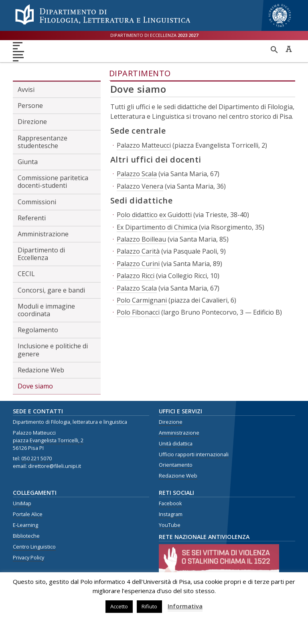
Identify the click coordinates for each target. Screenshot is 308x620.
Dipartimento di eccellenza (154, 35)
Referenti (32, 217)
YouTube (169, 525)
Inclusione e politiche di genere (53, 350)
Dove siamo (35, 386)
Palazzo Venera (140, 186)
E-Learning (25, 525)
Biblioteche (26, 536)
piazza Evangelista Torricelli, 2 (48, 440)
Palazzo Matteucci (144, 145)
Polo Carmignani (142, 300)
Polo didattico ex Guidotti (154, 214)
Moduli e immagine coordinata (46, 310)
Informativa (185, 606)
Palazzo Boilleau (141, 239)
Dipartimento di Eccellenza (41, 254)
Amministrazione (43, 234)
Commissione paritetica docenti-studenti (53, 181)
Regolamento (38, 329)
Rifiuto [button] (149, 606)
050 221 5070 (36, 458)
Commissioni (37, 201)
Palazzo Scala (137, 173)
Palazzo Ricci (135, 275)
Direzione (32, 121)
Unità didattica (175, 443)
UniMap (22, 503)
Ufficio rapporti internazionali (194, 454)
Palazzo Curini (138, 263)
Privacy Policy (28, 557)
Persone (30, 105)
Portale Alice (28, 514)
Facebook (170, 503)
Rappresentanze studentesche (42, 142)
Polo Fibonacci (138, 312)
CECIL (26, 273)
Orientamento (175, 464)
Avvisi (26, 89)
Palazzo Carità (138, 251)
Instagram (170, 514)
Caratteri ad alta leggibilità (288, 49)
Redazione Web (41, 370)
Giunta (28, 161)
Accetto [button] (119, 606)
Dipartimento (140, 73)
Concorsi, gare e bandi (51, 290)
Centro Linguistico (34, 546)
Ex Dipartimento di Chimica (157, 227)
